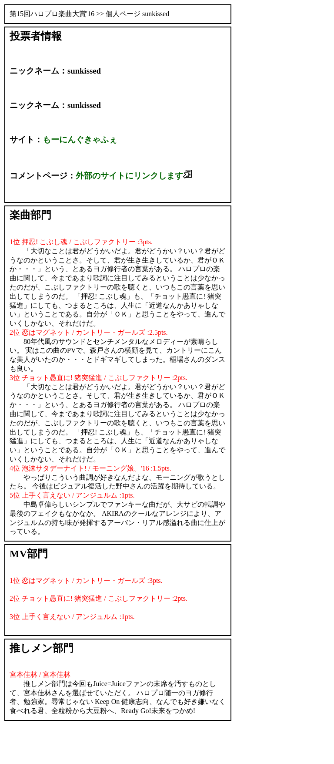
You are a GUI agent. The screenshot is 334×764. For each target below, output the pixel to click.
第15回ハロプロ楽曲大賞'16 (52, 13)
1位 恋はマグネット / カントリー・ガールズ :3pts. (86, 580)
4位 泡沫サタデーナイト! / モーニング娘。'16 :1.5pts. (90, 468)
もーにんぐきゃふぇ (80, 139)
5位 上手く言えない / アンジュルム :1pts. (72, 495)
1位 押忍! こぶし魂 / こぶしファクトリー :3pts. (81, 242)
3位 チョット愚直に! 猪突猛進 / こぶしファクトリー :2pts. (98, 377)
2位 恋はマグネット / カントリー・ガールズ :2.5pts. (89, 332)
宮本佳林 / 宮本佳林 (40, 674)
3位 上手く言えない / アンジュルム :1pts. (72, 616)
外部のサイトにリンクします (134, 175)
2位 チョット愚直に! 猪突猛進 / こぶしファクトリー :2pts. (98, 598)
